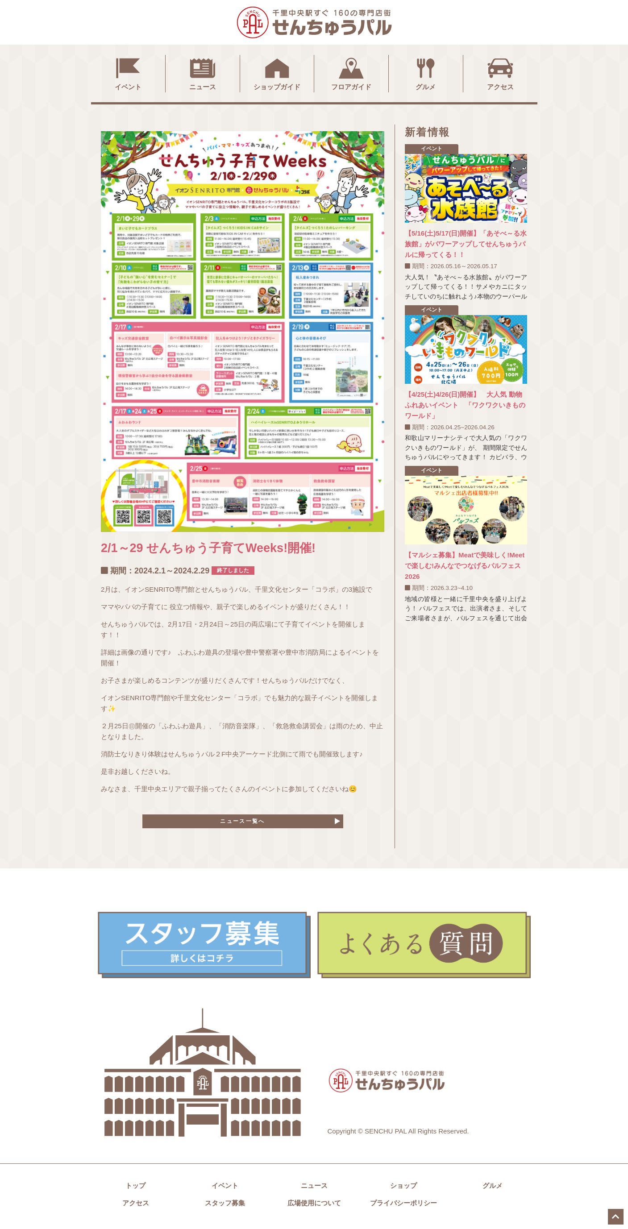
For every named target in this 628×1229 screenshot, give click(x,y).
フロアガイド (351, 73)
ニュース (202, 73)
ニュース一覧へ (243, 823)
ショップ (403, 1189)
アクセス (500, 73)
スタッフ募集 (225, 1207)
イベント (128, 73)
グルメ (425, 73)
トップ (135, 1189)
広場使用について (314, 1207)
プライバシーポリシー (403, 1207)
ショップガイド (277, 73)
